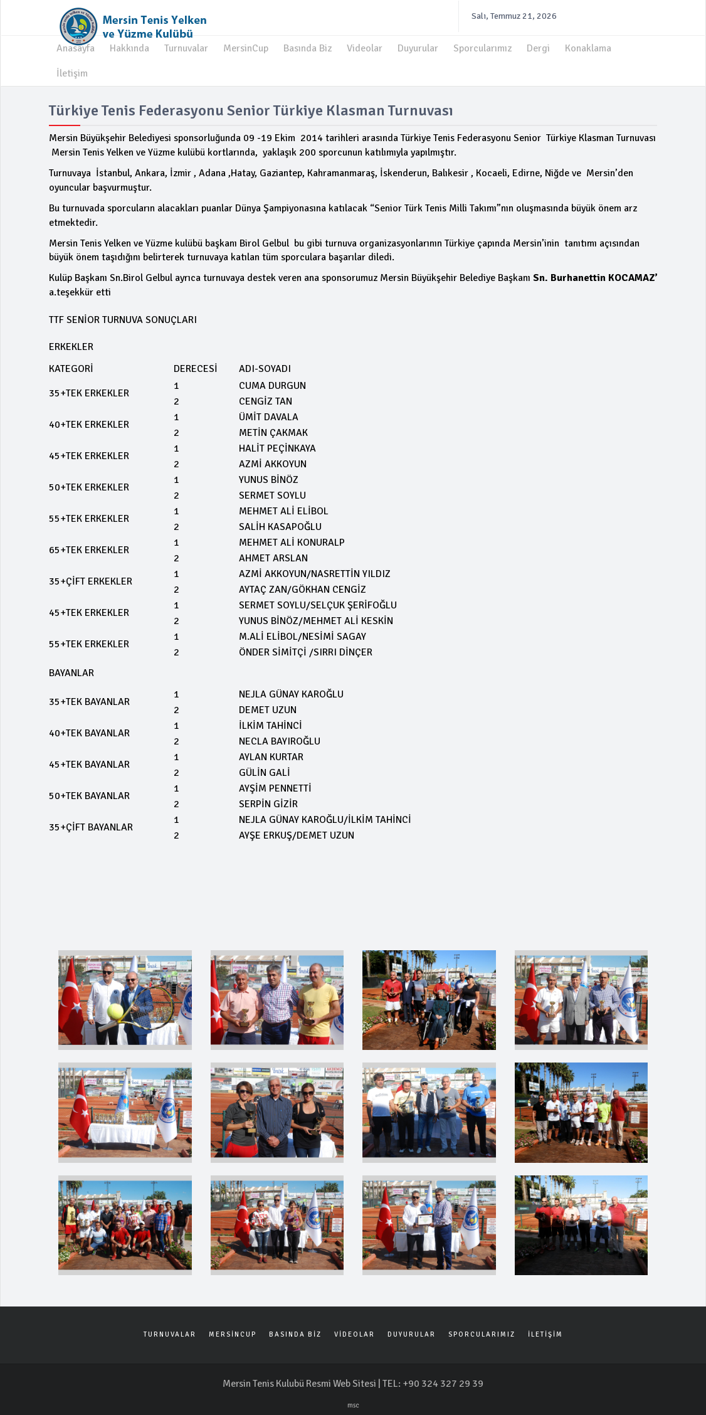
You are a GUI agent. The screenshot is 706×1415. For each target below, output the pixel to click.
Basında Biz (307, 45)
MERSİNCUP (232, 1331)
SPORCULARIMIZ (481, 1331)
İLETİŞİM (545, 1331)
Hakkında (129, 45)
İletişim (72, 70)
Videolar (364, 45)
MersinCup (245, 45)
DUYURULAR (411, 1331)
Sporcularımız (482, 45)
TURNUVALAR (170, 1331)
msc (353, 1403)
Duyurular (418, 45)
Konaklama (588, 45)
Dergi (538, 45)
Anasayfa (75, 45)
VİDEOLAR (354, 1331)
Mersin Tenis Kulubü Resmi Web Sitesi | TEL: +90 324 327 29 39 (353, 1381)
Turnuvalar (186, 45)
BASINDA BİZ (295, 1331)
